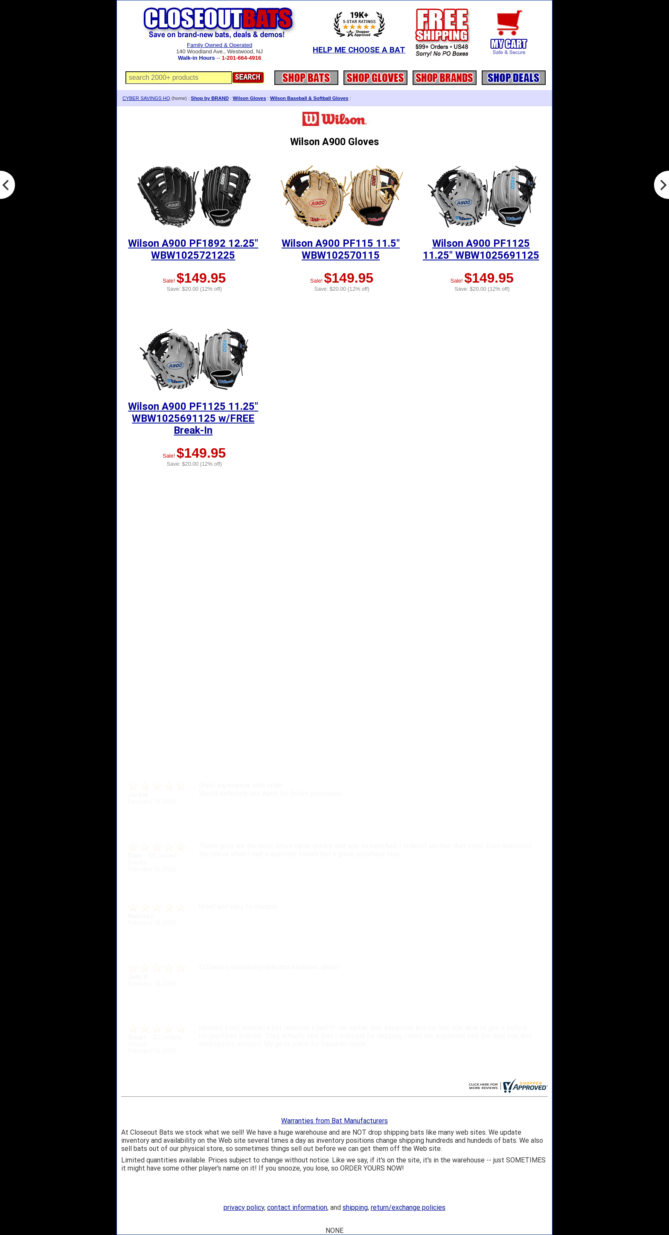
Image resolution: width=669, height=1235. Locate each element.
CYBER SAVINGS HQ (146, 98)
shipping (355, 1207)
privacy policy (244, 1207)
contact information (297, 1207)
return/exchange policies (408, 1207)
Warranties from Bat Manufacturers (334, 1121)
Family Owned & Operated (219, 45)
